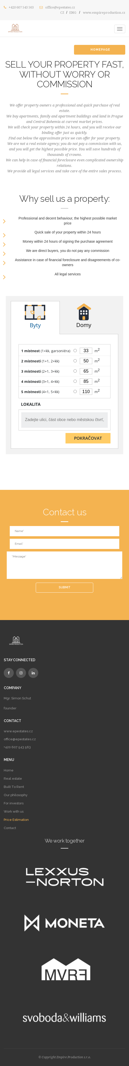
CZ (62, 12)
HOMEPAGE (103, 49)
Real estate (13, 778)
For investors (14, 803)
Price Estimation (16, 820)
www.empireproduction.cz (104, 12)
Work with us (14, 811)
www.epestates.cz (18, 731)
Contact (10, 828)
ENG (72, 12)
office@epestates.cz (60, 7)
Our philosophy (16, 795)
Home (9, 770)
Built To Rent (14, 787)
